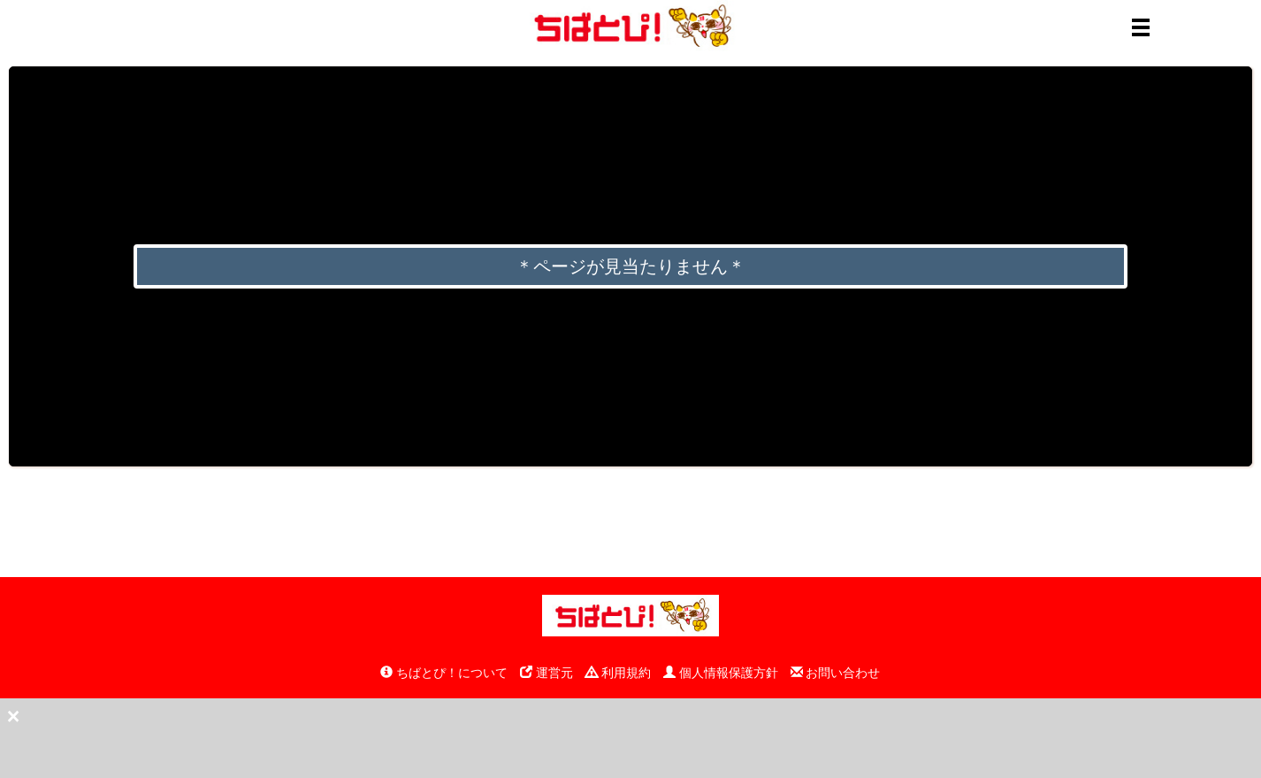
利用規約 (618, 673)
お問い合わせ (836, 673)
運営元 (546, 673)
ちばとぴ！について (444, 673)
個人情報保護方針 (720, 673)
